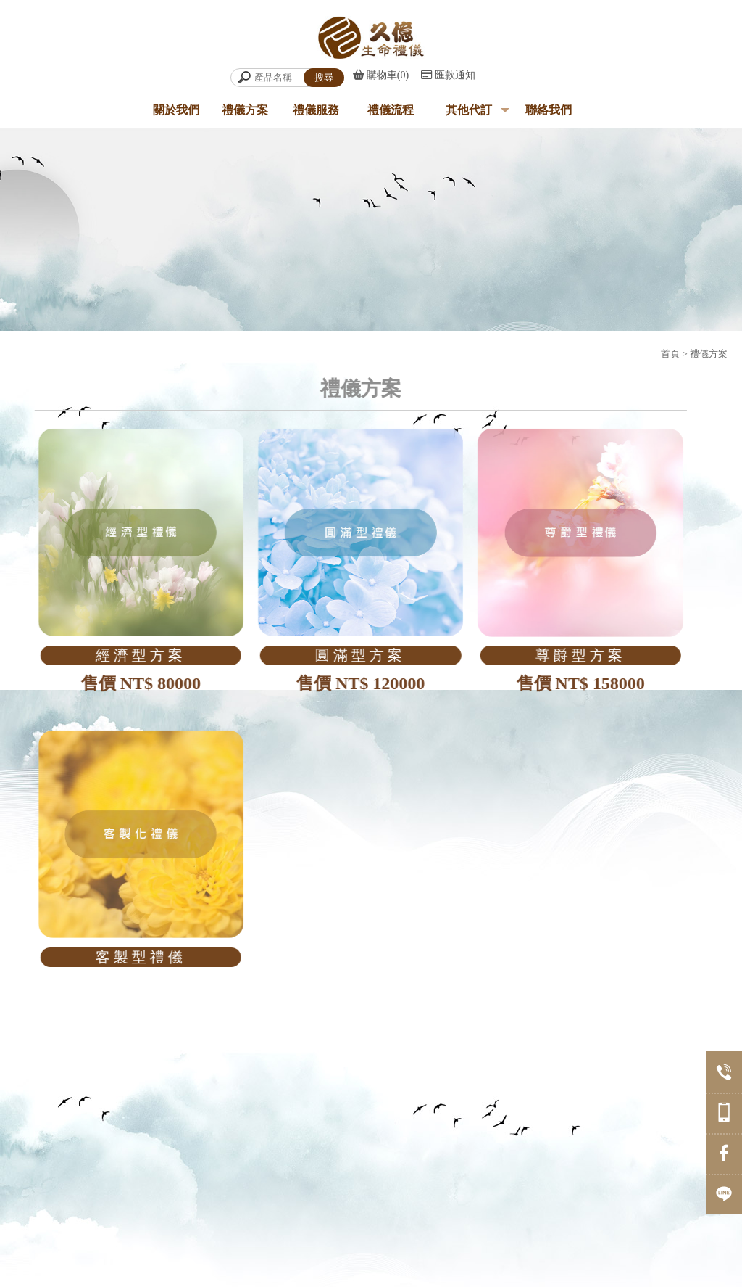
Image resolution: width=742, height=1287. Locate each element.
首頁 (670, 353)
